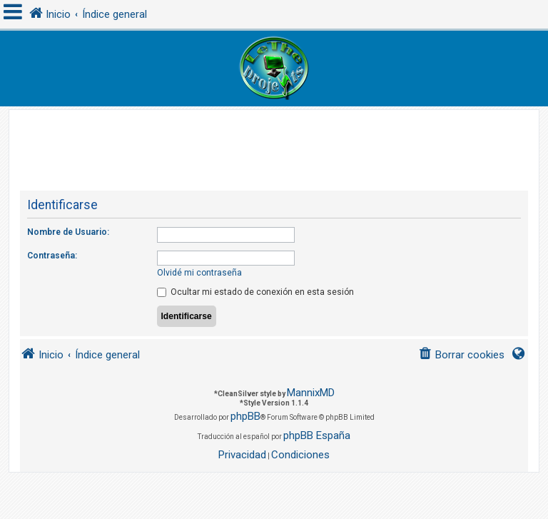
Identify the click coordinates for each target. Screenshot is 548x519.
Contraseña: (52, 256)
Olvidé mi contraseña (199, 273)
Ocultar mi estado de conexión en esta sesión (255, 292)
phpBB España (316, 435)
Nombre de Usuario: (68, 232)
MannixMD (311, 392)
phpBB (245, 416)
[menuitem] (461, 355)
